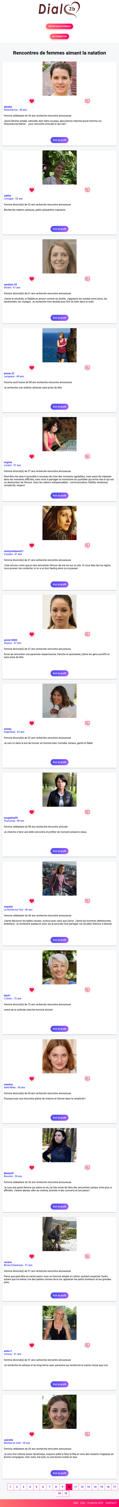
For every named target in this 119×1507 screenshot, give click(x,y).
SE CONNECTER (59, 36)
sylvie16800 (10, 640)
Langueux (9, 376)
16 (108, 1486)
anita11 (8, 1351)
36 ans (21, 1087)
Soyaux (8, 643)
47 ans (17, 643)
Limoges (8, 198)
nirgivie (8, 462)
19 (65, 1493)
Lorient (8, 465)
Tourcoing (9, 820)
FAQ (75, 1503)
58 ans (20, 820)
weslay (7, 728)
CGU (82, 1503)
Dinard (7, 287)
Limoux (8, 1354)
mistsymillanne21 (14, 551)
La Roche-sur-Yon (13, 909)
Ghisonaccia (11, 109)
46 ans (29, 909)
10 (69, 1486)
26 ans (23, 109)
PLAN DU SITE (95, 1503)
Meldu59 (9, 1173)
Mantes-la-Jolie (12, 1442)
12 (82, 1486)
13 (88, 1486)
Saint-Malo (10, 1087)
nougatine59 (11, 817)
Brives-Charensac (13, 1265)
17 (114, 1486)
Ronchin (8, 1176)
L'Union (8, 998)
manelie (8, 906)
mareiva (8, 1084)
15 (101, 1486)
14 (95, 1486)
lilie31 (7, 995)
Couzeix (8, 554)
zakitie (7, 195)
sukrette (8, 1439)
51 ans (28, 1265)
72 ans (17, 998)
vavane (8, 1262)
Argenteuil (9, 731)
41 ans (18, 554)
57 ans (17, 465)
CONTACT (111, 1503)
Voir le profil (59, 140)
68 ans (20, 376)
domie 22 (9, 373)
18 (59, 1493)
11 (75, 1486)
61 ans (16, 287)
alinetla (8, 106)
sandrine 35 (10, 284)
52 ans (19, 198)
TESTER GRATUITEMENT (59, 26)
